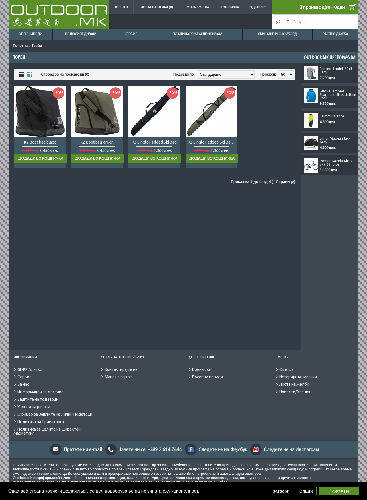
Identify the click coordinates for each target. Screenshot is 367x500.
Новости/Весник (294, 386)
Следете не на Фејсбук (222, 443)
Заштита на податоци (37, 393)
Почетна (121, 7)
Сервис (130, 34)
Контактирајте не (121, 363)
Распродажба (335, 34)
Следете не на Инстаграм (291, 443)
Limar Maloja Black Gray (335, 140)
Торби (36, 46)
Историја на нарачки (298, 371)
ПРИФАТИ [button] (339, 491)
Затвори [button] (281, 491)
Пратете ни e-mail (83, 443)
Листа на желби (294, 378)
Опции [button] (306, 491)
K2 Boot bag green (97, 142)
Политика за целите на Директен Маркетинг (47, 425)
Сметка (286, 363)
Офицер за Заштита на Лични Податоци (54, 408)
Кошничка (229, 7)
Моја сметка (197, 7)
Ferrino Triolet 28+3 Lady (336, 70)
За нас (23, 378)
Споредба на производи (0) (65, 74)
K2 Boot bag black (40, 142)
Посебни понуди (207, 371)
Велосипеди (30, 34)
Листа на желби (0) (157, 7)
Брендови (201, 363)
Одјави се (258, 7)
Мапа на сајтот (118, 371)
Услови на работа (33, 401)
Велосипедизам (80, 34)
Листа (21, 74)
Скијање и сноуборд (277, 34)
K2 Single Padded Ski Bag (154, 142)
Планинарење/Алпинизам (197, 34)
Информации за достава (40, 386)
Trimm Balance (332, 116)
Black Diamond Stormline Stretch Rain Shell (338, 95)
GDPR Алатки (29, 363)
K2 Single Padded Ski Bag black (212, 142)
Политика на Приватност (41, 416)
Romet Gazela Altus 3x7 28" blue (336, 162)
